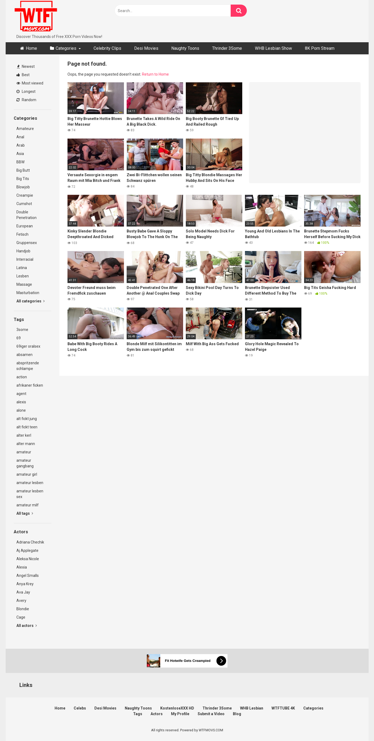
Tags (137, 714)
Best (23, 75)
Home (31, 48)
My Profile (180, 714)
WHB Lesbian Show (273, 48)
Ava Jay (23, 592)
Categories (66, 48)
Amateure (25, 128)
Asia (20, 153)
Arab (20, 145)
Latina (21, 268)
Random (26, 100)
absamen (24, 354)
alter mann (25, 444)
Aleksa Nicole (27, 559)
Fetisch (22, 234)
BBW (20, 162)
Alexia (21, 567)
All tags (24, 513)
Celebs (80, 708)
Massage (24, 284)
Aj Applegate (27, 550)
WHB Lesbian (251, 708)
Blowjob (23, 187)
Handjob (23, 251)
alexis (21, 402)
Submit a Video (211, 714)
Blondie (22, 609)
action (21, 377)
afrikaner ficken (29, 385)
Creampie (24, 195)
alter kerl (23, 435)
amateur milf (27, 505)
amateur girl (26, 474)
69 (18, 338)
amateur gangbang (25, 463)
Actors (157, 714)
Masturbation (27, 293)
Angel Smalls (27, 575)
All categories (30, 301)
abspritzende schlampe (27, 366)
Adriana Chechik (30, 542)
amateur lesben (29, 483)
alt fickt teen (26, 427)
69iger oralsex (28, 346)
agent (21, 393)
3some (22, 329)
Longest (25, 91)
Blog (237, 714)
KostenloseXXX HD (177, 708)
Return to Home (155, 74)
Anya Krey (25, 584)
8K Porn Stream (319, 48)
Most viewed (29, 83)
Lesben (22, 276)
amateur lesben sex (29, 494)
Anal (20, 137)
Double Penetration (26, 215)
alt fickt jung (26, 419)
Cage (20, 617)
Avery (21, 600)
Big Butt (23, 170)
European (24, 226)
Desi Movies (146, 48)
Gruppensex (26, 243)
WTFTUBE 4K (283, 708)
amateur (23, 452)
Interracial (24, 259)
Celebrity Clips (107, 48)
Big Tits (22, 179)
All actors (26, 625)
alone (21, 410)
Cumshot (24, 204)
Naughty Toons (185, 48)
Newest (26, 66)
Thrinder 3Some (227, 48)
